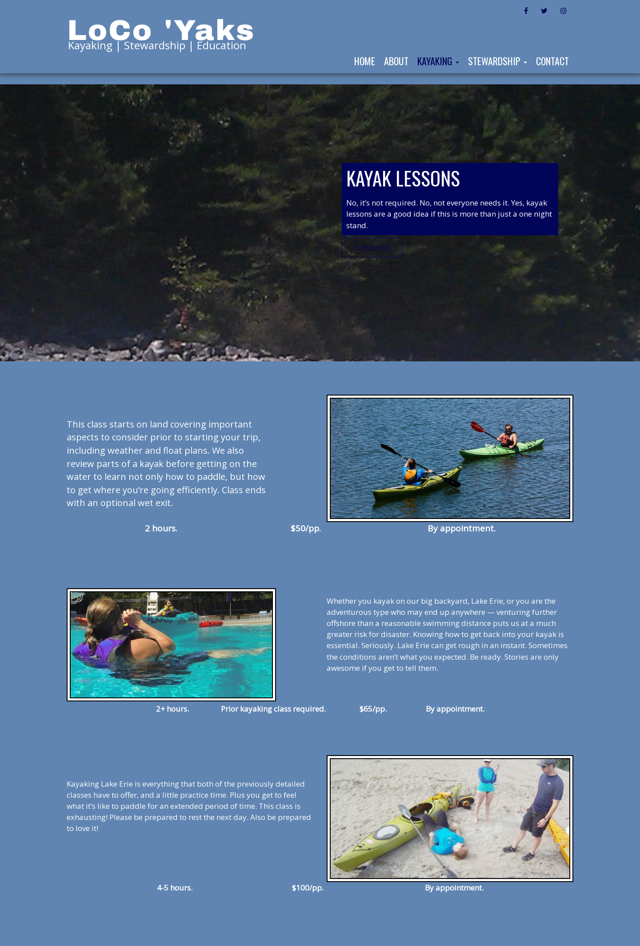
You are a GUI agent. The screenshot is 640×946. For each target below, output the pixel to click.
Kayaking (438, 61)
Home (364, 61)
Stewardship (497, 61)
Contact (552, 61)
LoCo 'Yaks (161, 30)
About (396, 61)
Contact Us (372, 247)
